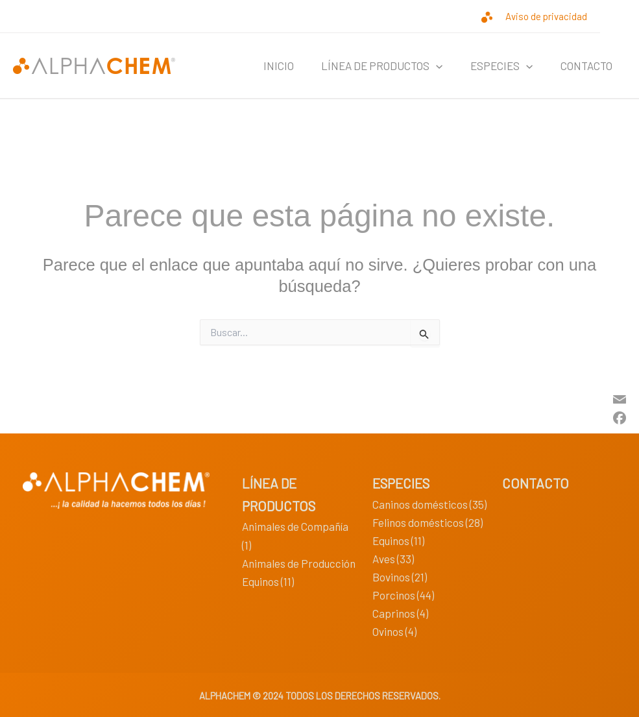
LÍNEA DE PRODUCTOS (370, 65)
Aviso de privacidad (546, 16)
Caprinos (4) (400, 613)
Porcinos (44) (403, 595)
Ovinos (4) (394, 631)
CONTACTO (584, 65)
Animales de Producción (299, 563)
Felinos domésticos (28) (427, 522)
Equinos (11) (268, 581)
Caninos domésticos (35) (429, 504)
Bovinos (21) (399, 576)
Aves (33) (393, 558)
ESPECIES (494, 65)
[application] (424, 65)
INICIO (262, 65)
